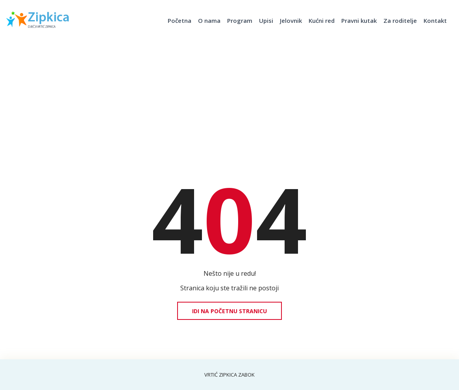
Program (239, 20)
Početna (179, 20)
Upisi (266, 20)
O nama (209, 20)
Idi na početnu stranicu (229, 311)
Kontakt (435, 20)
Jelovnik (291, 20)
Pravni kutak (359, 20)
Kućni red (322, 20)
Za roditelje (400, 20)
